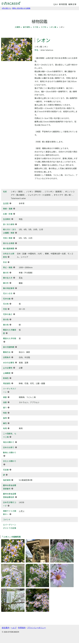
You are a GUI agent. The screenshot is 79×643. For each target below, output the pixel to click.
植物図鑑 (63, 4)
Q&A (55, 4)
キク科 (43, 27)
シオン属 (52, 27)
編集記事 (72, 4)
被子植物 (26, 27)
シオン (21, 510)
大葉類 (17, 27)
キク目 (35, 27)
